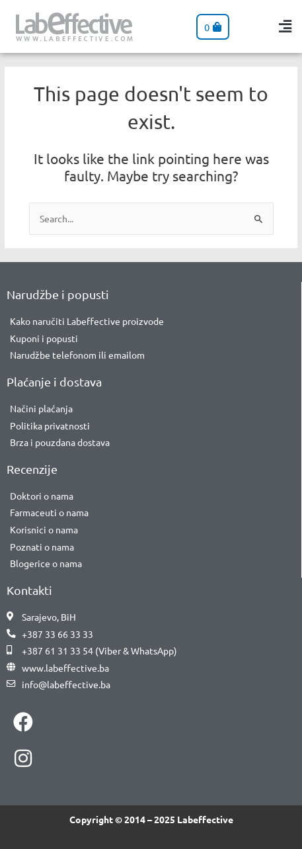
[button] (285, 27)
